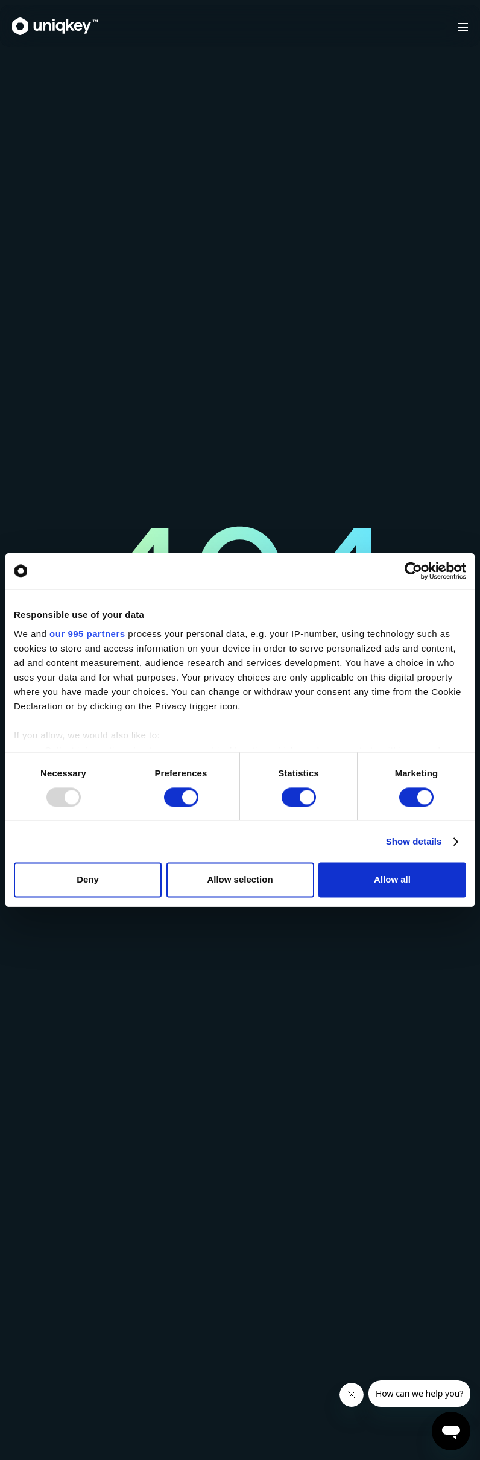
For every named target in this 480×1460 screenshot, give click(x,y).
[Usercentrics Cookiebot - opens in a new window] (413, 571)
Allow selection (240, 880)
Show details (414, 841)
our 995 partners (87, 634)
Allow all (392, 880)
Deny (88, 880)
